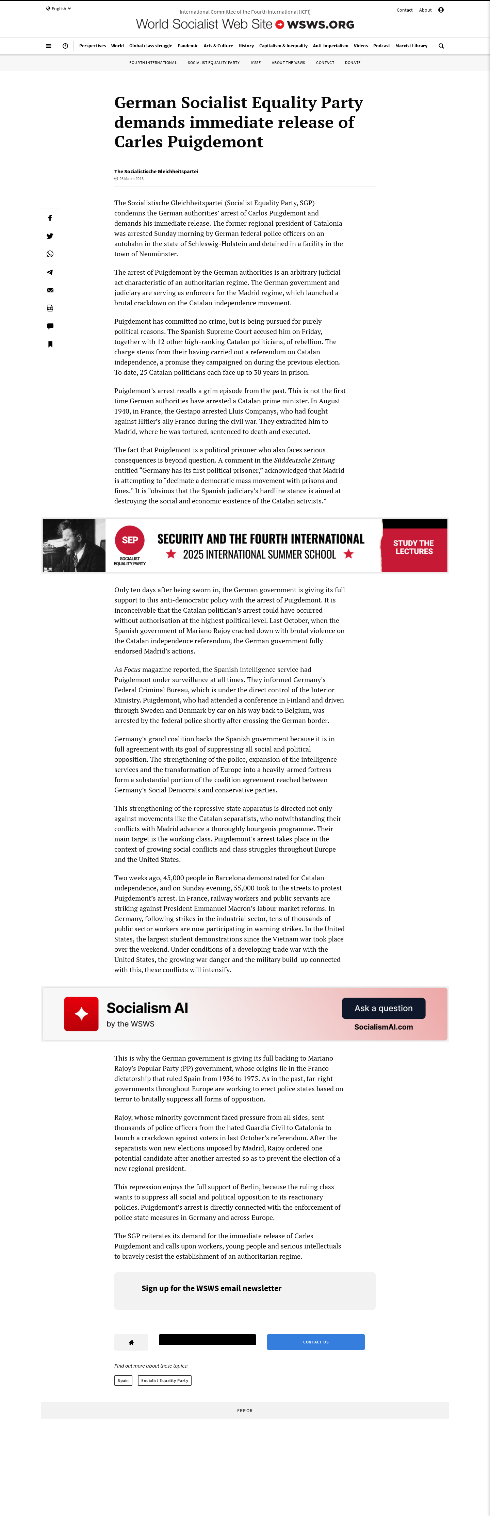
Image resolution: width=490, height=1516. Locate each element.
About (425, 10)
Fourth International (153, 62)
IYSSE (256, 62)
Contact (405, 10)
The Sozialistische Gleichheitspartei (156, 171)
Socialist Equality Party (214, 62)
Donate (353, 62)
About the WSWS (288, 62)
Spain (123, 1380)
